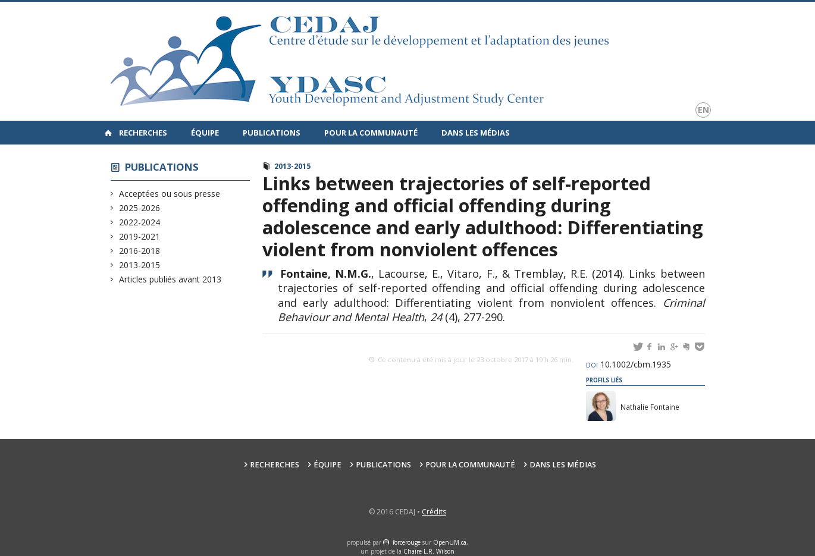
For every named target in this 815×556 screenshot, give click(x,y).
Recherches (143, 132)
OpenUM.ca (449, 542)
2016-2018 (140, 250)
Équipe (205, 132)
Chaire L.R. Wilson (428, 551)
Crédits (434, 512)
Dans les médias (475, 132)
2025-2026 (140, 207)
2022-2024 (140, 222)
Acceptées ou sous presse (170, 193)
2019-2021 (140, 236)
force (407, 542)
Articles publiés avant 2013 (170, 279)
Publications (271, 132)
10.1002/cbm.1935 (628, 364)
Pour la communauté (371, 132)
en (703, 109)
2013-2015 (140, 265)
